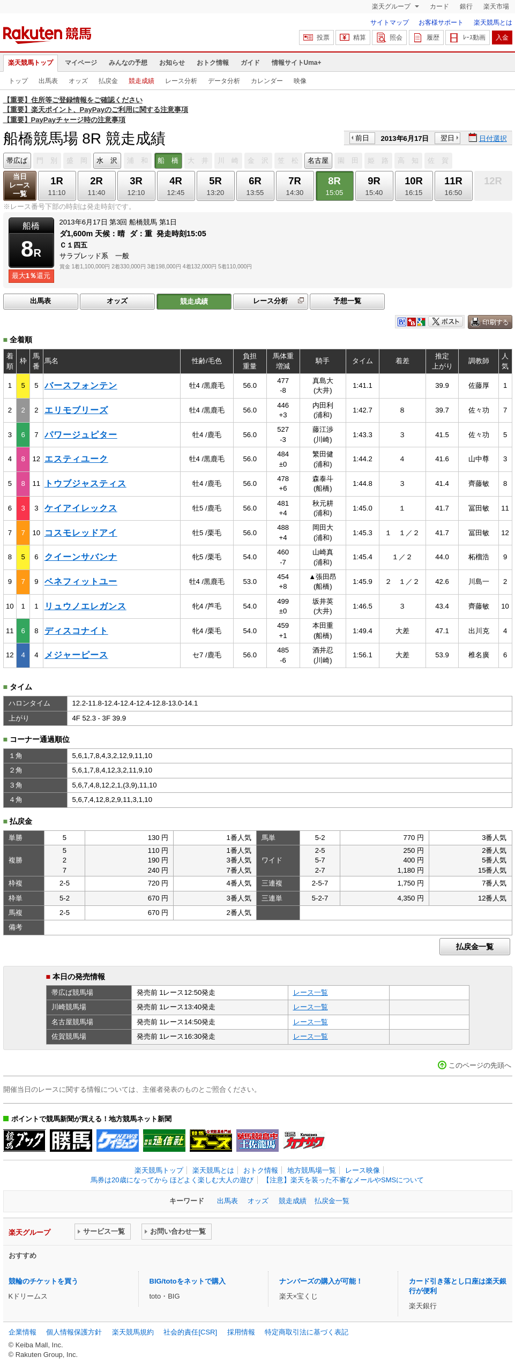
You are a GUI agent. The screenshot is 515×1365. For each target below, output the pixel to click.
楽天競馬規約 (133, 1332)
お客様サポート (441, 22)
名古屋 (318, 160)
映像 (300, 81)
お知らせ (172, 62)
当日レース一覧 (19, 185)
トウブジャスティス (85, 483)
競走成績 (141, 81)
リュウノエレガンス (85, 606)
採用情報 (241, 1332)
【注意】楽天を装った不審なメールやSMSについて (343, 1180)
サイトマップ (389, 22)
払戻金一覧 (475, 946)
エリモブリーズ (76, 410)
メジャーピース (76, 654)
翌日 (447, 138)
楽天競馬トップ (30, 62)
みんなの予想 (128, 62)
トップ (18, 81)
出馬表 (48, 81)
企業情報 (22, 1332)
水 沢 (106, 160)
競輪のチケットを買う (43, 1281)
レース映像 (362, 1170)
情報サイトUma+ (297, 62)
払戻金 (108, 81)
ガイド (250, 62)
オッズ (78, 81)
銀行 (466, 6)
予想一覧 (347, 301)
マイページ (81, 62)
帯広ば (16, 160)
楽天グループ (392, 6)
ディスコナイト (76, 630)
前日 (362, 138)
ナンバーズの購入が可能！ (321, 1281)
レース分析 (181, 81)
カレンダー (267, 81)
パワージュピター (80, 434)
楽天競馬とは (493, 22)
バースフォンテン (80, 385)
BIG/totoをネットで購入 (188, 1281)
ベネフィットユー (80, 581)
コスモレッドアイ (80, 532)
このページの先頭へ (480, 1065)
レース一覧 (310, 992)
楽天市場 (496, 6)
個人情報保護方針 (74, 1332)
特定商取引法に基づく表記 (306, 1332)
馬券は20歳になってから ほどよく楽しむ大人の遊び (172, 1180)
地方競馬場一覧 (311, 1170)
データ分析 (224, 81)
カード (439, 6)
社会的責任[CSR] (190, 1332)
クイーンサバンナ (80, 556)
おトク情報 (213, 62)
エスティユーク (76, 458)
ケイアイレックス (80, 508)
